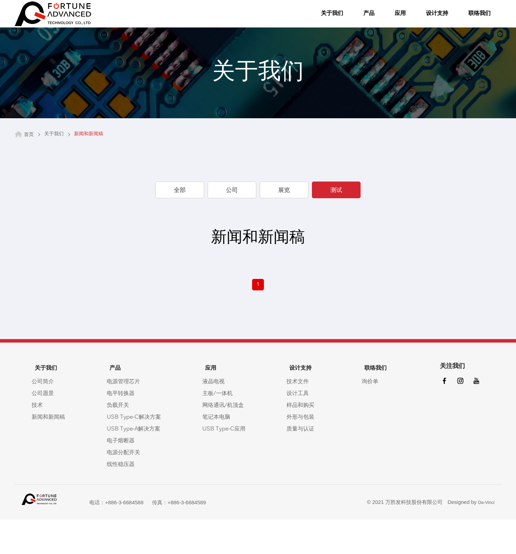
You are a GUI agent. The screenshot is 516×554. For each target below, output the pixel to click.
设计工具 (303, 424)
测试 (336, 222)
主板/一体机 (221, 424)
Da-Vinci (484, 535)
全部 (180, 222)
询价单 (371, 413)
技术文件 (303, 413)
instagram (457, 416)
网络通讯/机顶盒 (227, 436)
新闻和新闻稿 (49, 448)
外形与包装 (306, 448)
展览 (284, 222)
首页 (29, 166)
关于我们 (308, 19)
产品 (347, 19)
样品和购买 (306, 436)
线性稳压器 (123, 495)
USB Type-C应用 (227, 460)
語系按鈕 (494, 18)
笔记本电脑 (220, 448)
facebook (440, 416)
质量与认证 (306, 460)
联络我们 (461, 19)
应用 (378, 19)
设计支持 (416, 19)
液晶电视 (217, 413)
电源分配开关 (125, 484)
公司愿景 (44, 424)
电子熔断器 (123, 472)
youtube (475, 416)
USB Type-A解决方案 (135, 460)
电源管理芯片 (125, 413)
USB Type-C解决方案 (136, 448)
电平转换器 (123, 424)
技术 (38, 436)
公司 (232, 222)
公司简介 (44, 413)
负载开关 (120, 436)
